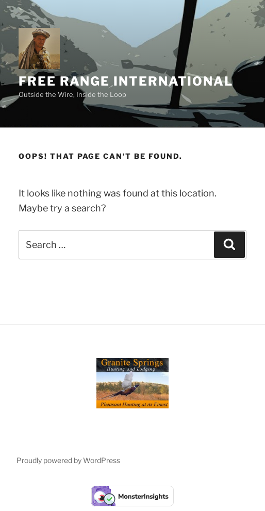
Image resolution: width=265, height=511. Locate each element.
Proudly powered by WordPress (68, 460)
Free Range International (126, 81)
